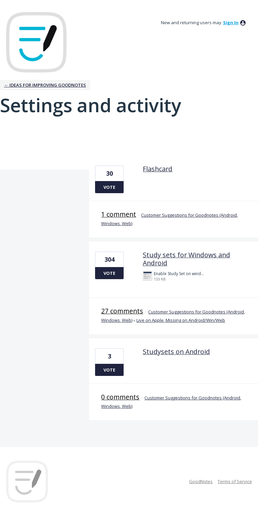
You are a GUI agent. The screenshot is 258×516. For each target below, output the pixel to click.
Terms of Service (235, 481)
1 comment (118, 214)
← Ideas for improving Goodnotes (45, 85)
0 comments (120, 396)
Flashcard (157, 168)
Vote (109, 187)
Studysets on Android (176, 351)
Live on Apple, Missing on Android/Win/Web (180, 320)
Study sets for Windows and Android (186, 258)
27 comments (122, 310)
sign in (231, 22)
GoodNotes (201, 481)
